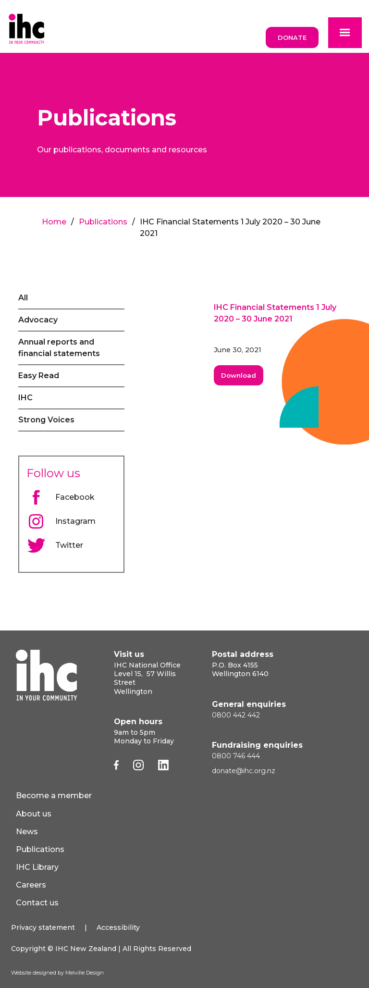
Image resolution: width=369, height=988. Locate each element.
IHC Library (37, 867)
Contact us (37, 902)
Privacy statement (43, 927)
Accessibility (118, 927)
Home (54, 221)
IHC (25, 397)
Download (238, 375)
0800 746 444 (236, 756)
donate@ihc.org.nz (243, 770)
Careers (31, 884)
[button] (345, 32)
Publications (103, 221)
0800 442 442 (236, 715)
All (23, 297)
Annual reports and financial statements (59, 347)
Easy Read (38, 375)
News (27, 831)
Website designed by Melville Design (57, 972)
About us (33, 813)
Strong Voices (46, 419)
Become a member (54, 795)
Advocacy (38, 319)
